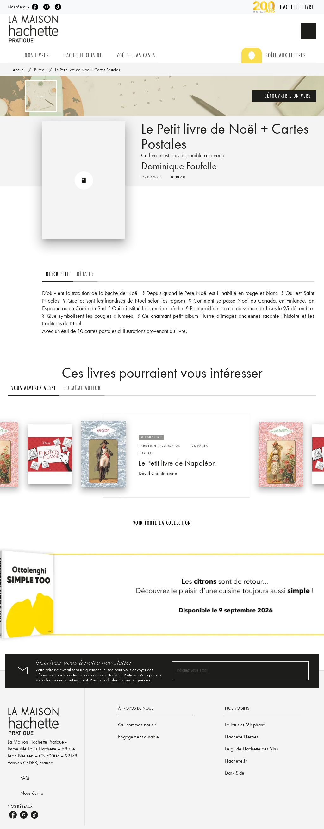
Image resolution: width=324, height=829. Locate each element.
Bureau (40, 69)
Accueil (19, 69)
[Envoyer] (301, 670)
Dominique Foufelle (179, 166)
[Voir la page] (162, 597)
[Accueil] (34, 29)
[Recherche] (308, 31)
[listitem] (35, 7)
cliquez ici (141, 680)
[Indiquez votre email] (232, 670)
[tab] (14, 55)
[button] (284, 96)
